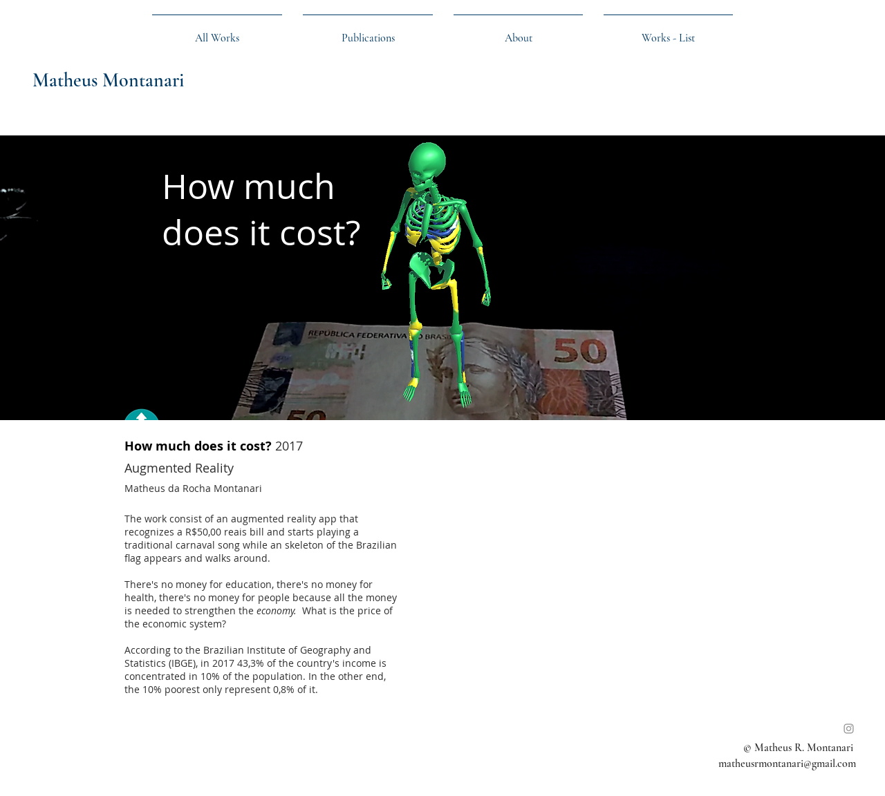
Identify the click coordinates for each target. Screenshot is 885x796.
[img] (442, 277)
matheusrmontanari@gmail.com (787, 763)
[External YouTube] (598, 567)
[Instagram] (848, 728)
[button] (668, 32)
